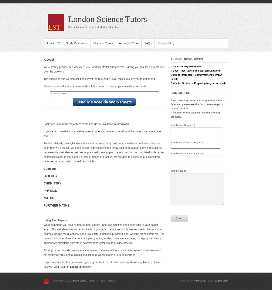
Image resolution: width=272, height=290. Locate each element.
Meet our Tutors (103, 43)
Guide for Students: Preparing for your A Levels (198, 83)
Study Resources (76, 43)
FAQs (148, 43)
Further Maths (57, 205)
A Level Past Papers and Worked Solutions (195, 70)
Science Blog (166, 43)
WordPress (199, 281)
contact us (76, 266)
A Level (49, 59)
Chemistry (52, 183)
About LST (53, 43)
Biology (51, 176)
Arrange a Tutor (129, 43)
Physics (50, 190)
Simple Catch (221, 281)
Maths (49, 198)
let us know (104, 131)
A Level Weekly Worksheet (186, 66)
